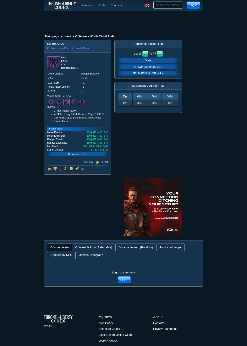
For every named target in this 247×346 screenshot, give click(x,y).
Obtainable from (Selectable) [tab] (93, 247)
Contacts (159, 323)
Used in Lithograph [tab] (91, 254)
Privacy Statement (165, 328)
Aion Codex (105, 323)
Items (67, 36)
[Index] (61, 5)
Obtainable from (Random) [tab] (136, 247)
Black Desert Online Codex (115, 334)
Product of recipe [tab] (170, 247)
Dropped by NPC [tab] (61, 254)
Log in (193, 5)
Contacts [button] (117, 5)
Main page (52, 36)
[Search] (167, 5)
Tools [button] (102, 5)
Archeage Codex (109, 328)
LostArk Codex (107, 340)
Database (88, 5)
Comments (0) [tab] (59, 247)
